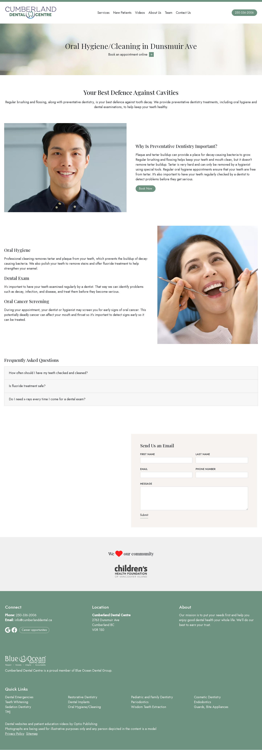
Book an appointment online (127, 54)
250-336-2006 (244, 12)
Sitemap (32, 733)
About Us (154, 12)
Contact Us (183, 12)
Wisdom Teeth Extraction (148, 707)
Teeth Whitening (16, 702)
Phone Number (205, 469)
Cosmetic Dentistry (207, 697)
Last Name (203, 454)
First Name (147, 454)
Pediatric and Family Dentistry (152, 697)
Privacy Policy (14, 733)
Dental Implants (79, 702)
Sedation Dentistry (18, 707)
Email (144, 469)
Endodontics (202, 702)
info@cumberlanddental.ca (33, 620)
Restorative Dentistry (82, 697)
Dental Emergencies (19, 697)
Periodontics (139, 702)
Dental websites (16, 724)
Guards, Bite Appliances (211, 707)
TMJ (8, 711)
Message (146, 484)
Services (103, 12)
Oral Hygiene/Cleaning (84, 707)
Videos (140, 12)
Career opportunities (34, 630)
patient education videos (51, 724)
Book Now (145, 188)
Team (168, 12)
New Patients (122, 12)
